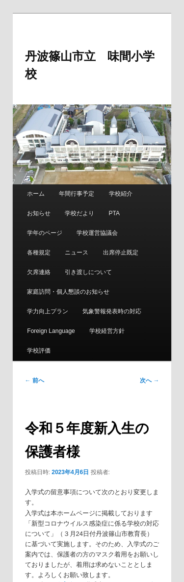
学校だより (79, 213)
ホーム (36, 193)
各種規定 (39, 252)
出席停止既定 (120, 252)
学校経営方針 (107, 331)
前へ (34, 380)
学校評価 (39, 350)
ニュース (76, 252)
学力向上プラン (47, 311)
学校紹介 (120, 193)
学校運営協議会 (97, 232)
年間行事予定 (76, 193)
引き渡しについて (88, 272)
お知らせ (39, 213)
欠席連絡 (39, 272)
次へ (149, 380)
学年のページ (44, 232)
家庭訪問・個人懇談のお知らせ (68, 291)
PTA (114, 213)
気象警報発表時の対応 (111, 311)
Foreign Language (51, 331)
